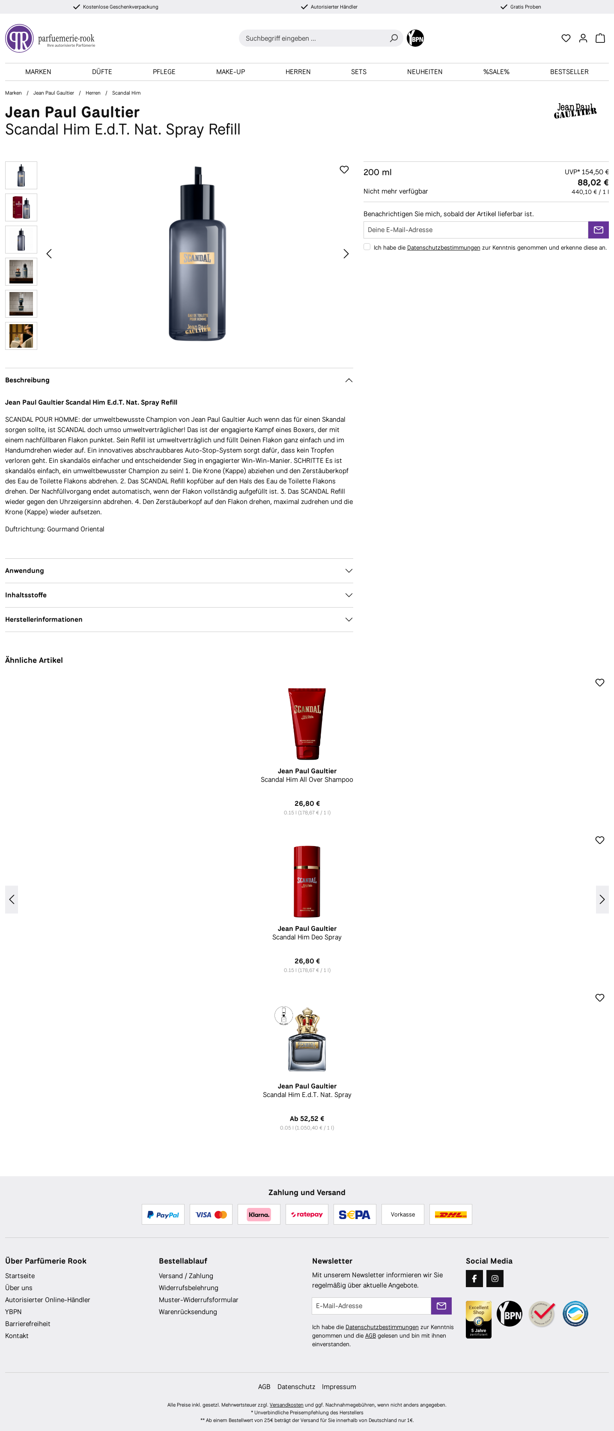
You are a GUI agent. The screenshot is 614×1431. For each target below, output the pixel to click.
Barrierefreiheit (28, 1323)
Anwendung (24, 570)
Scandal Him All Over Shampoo (307, 775)
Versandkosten (287, 1404)
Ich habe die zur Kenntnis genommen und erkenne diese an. (490, 247)
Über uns (19, 1287)
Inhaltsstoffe (26, 594)
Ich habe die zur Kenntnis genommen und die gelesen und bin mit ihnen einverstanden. (383, 1335)
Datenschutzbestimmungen (443, 247)
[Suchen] (393, 38)
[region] (179, 257)
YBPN (13, 1311)
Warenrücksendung (188, 1311)
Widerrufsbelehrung (188, 1287)
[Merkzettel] (566, 38)
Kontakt (17, 1335)
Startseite (20, 1275)
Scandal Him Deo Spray (307, 933)
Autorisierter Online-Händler (47, 1299)
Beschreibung (27, 380)
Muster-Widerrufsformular (198, 1299)
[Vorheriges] (48, 253)
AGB (370, 1335)
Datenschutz (296, 1386)
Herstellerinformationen (44, 619)
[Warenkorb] (600, 38)
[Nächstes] (346, 253)
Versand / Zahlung (186, 1275)
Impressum (339, 1386)
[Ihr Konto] (583, 38)
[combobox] (311, 38)
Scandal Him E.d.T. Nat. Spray (307, 1090)
